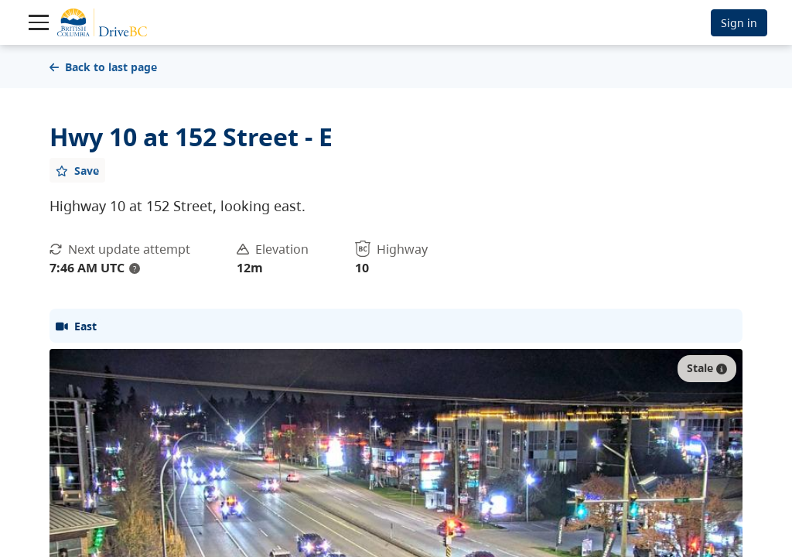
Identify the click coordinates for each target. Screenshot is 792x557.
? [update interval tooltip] (134, 268)
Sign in (739, 22)
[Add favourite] (77, 170)
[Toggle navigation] (38, 22)
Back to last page (103, 67)
